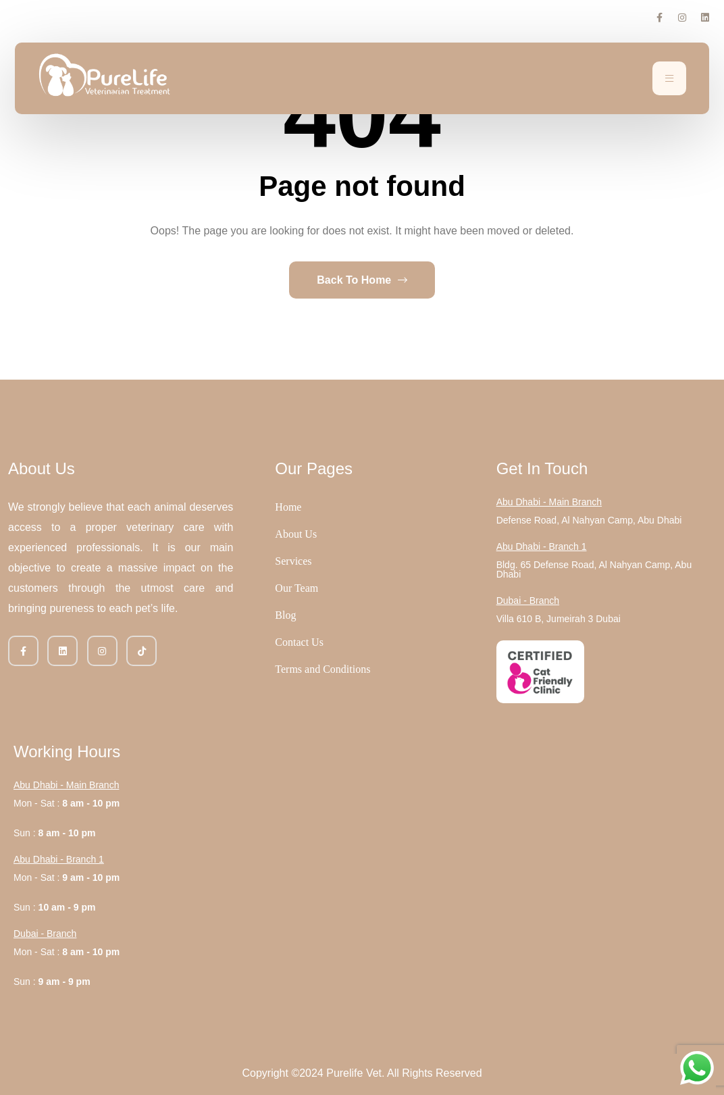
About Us (296, 534)
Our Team (296, 588)
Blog (285, 615)
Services (293, 561)
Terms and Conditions (322, 669)
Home (288, 507)
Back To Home (362, 280)
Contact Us (299, 642)
